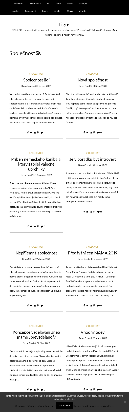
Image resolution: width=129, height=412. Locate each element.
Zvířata (82, 11)
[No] (124, 402)
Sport (45, 11)
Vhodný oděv (92, 332)
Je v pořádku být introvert (93, 159)
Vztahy (57, 11)
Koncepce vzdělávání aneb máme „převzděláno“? (36, 334)
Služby (15, 11)
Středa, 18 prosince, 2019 (96, 259)
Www (70, 11)
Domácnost (18, 3)
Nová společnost (93, 79)
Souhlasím (64, 405)
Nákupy (83, 3)
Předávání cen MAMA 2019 (92, 252)
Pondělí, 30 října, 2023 (96, 86)
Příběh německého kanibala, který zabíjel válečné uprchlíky (36, 164)
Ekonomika (35, 3)
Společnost (30, 11)
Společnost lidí (36, 79)
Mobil (70, 3)
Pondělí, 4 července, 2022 (39, 175)
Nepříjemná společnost (36, 252)
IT (48, 3)
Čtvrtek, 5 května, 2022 (95, 165)
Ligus (64, 24)
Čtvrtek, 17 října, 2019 (39, 343)
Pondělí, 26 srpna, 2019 (95, 338)
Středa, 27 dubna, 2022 (39, 259)
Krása (58, 3)
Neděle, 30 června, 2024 (39, 86)
